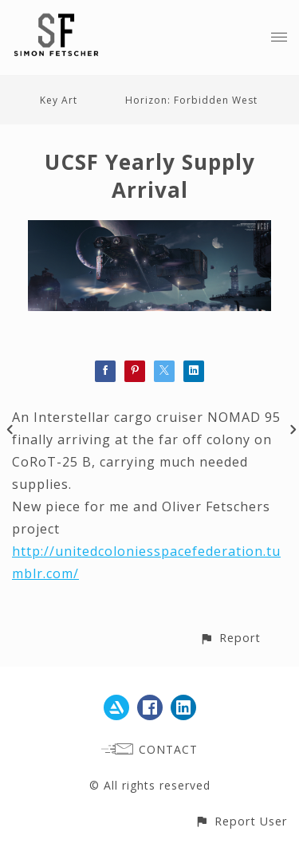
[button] (230, 637)
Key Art (58, 100)
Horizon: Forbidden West (191, 100)
